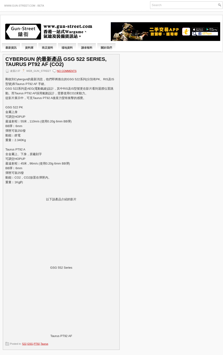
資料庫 (29, 47)
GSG (30, 343)
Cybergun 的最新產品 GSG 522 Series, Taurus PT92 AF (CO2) (56, 62)
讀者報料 (86, 47)
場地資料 (67, 47)
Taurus (44, 343)
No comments (67, 71)
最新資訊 (11, 47)
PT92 (37, 343)
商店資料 (47, 47)
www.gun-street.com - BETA (24, 5)
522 (24, 343)
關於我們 (106, 47)
